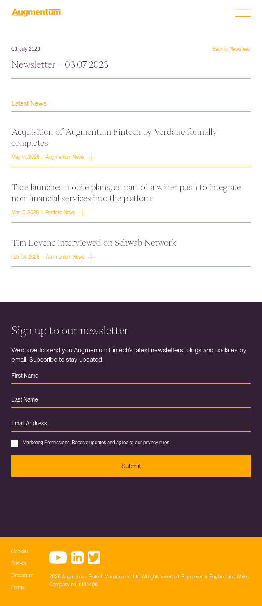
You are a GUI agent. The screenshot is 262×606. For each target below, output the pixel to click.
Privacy (19, 563)
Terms (18, 587)
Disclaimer (22, 575)
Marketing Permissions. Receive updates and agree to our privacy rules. (90, 443)
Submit (131, 466)
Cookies (20, 551)
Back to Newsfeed (231, 49)
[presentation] (73, 501)
